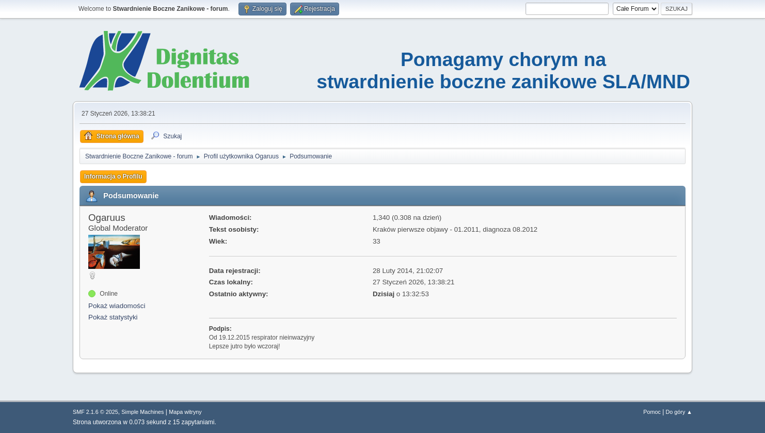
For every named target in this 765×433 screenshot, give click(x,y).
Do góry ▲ (679, 412)
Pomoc (652, 412)
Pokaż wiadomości (116, 306)
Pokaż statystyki (113, 317)
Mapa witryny (185, 412)
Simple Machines (142, 412)
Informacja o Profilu (113, 176)
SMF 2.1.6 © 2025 (95, 412)
